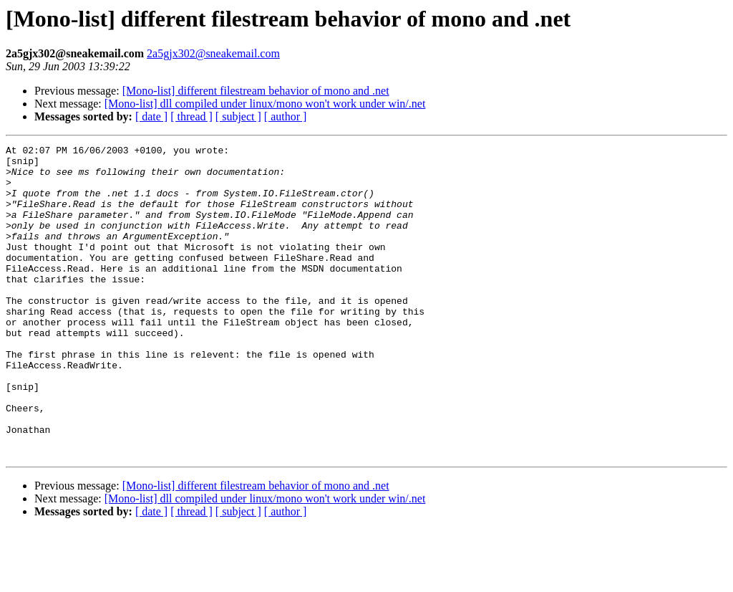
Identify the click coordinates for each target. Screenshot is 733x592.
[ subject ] (238, 116)
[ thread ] (191, 116)
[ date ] (151, 116)
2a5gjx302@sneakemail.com (213, 53)
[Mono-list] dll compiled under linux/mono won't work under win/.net (265, 103)
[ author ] (285, 116)
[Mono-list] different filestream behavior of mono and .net (255, 91)
